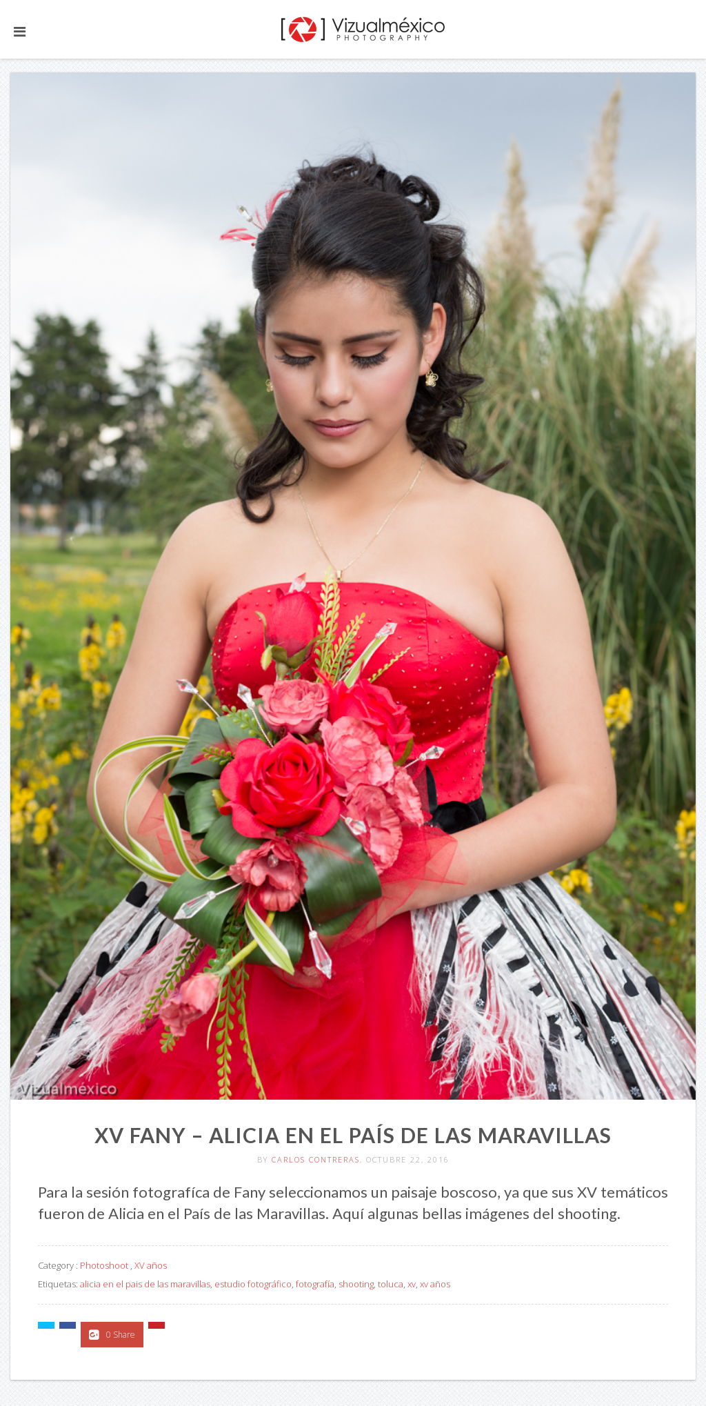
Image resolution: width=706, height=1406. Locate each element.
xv (411, 1284)
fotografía (315, 1284)
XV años (150, 1265)
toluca (390, 1284)
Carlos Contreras (316, 1159)
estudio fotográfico (253, 1284)
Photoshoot (104, 1265)
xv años (435, 1284)
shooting (356, 1284)
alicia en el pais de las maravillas (145, 1284)
